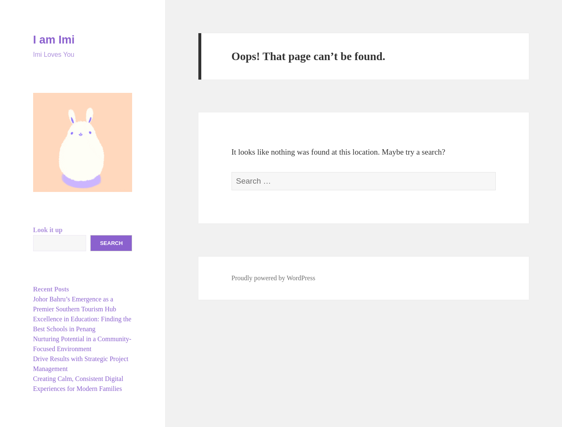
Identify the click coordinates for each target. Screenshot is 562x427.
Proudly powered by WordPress (273, 277)
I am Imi (54, 40)
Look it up (48, 229)
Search (111, 243)
